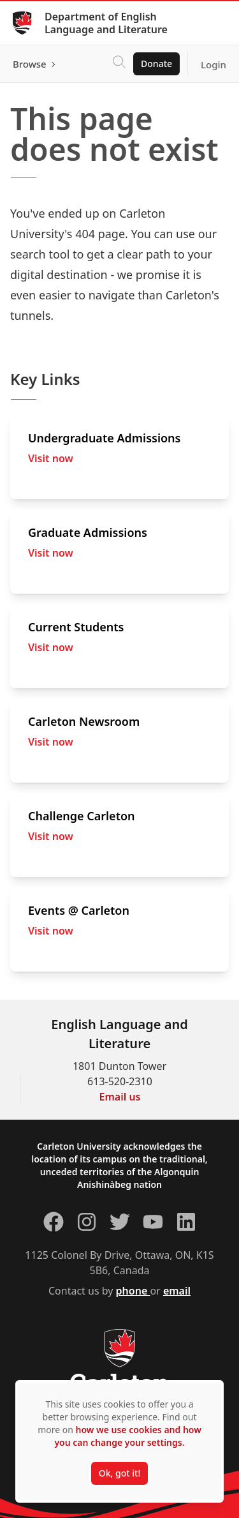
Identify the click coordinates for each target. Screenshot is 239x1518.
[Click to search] (119, 64)
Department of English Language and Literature (106, 23)
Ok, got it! (119, 1473)
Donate (156, 63)
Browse (30, 63)
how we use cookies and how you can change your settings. (127, 1436)
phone (133, 1291)
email (177, 1291)
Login (213, 64)
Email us (120, 1097)
